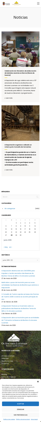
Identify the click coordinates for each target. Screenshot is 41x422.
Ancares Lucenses (8, 356)
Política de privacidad (23, 419)
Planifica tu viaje (7, 361)
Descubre (5, 358)
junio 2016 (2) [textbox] (8, 260)
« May (6, 247)
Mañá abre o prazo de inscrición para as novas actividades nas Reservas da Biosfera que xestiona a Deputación (20, 285)
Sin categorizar (10, 209)
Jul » (10, 247)
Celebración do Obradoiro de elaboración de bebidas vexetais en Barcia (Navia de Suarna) (20, 73)
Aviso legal (34, 419)
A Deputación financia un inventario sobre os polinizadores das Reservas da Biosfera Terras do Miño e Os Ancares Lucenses (19, 308)
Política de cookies (9, 419)
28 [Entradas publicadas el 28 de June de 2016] (11, 235)
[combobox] (20, 260)
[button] (38, 381)
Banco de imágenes (9, 377)
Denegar (20, 409)
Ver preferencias (20, 415)
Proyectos (5, 364)
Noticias (4, 374)
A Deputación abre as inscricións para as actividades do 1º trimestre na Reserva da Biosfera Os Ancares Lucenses (20, 320)
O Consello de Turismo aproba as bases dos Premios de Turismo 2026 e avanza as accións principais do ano (20, 296)
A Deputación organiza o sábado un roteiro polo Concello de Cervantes (18, 146)
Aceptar (20, 404)
